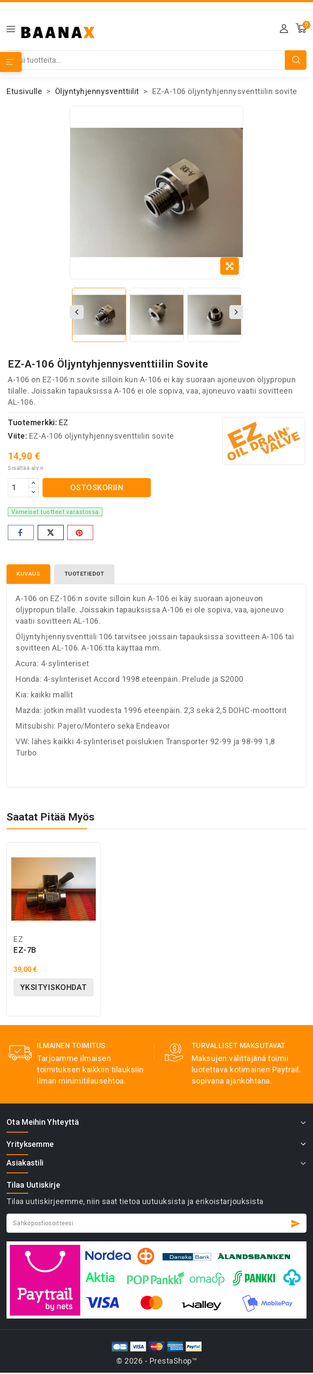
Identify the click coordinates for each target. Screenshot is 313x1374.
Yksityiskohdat (53, 987)
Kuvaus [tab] (28, 574)
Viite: (17, 435)
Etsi (296, 60)
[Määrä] (18, 487)
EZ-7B (24, 950)
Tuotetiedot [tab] (85, 574)
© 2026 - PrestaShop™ (156, 1361)
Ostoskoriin (97, 487)
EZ (63, 422)
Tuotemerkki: (32, 422)
